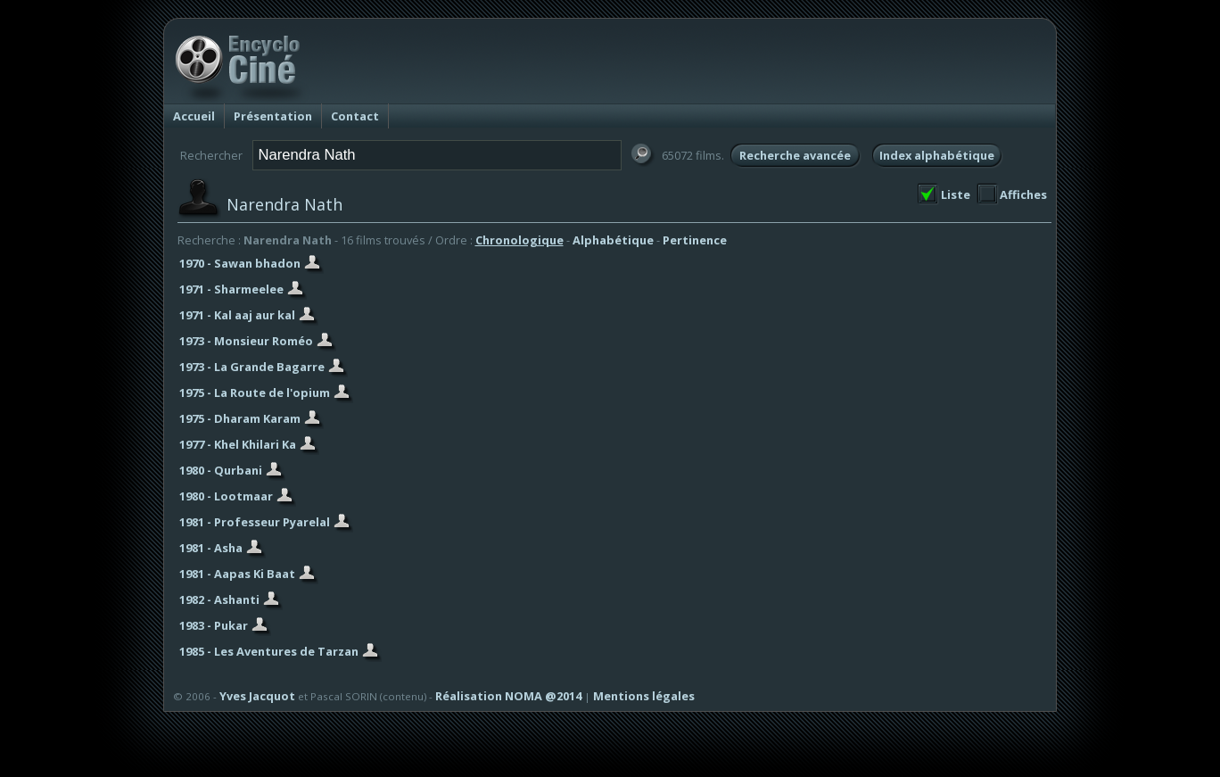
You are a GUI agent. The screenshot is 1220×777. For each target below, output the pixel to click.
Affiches (1023, 194)
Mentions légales (644, 696)
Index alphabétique (936, 155)
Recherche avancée (795, 155)
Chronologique (519, 240)
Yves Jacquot (257, 696)
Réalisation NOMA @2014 (508, 696)
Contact (355, 116)
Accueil (194, 116)
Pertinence (695, 240)
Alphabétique (613, 240)
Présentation (273, 116)
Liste (955, 194)
